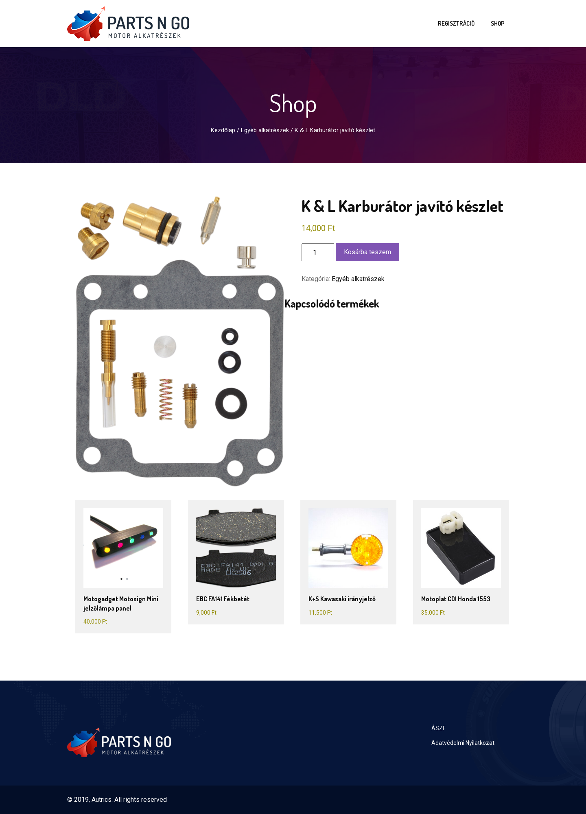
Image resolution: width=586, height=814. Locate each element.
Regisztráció (456, 23)
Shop (498, 23)
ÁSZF (438, 728)
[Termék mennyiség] (318, 252)
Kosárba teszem (367, 252)
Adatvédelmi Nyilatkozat (462, 743)
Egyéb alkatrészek (265, 130)
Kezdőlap (223, 130)
